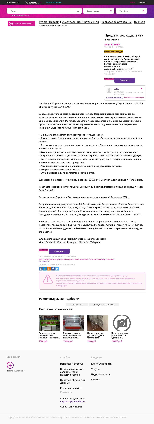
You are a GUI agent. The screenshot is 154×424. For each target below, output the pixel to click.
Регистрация (142, 2)
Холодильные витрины (104, 304)
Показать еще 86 (112, 66)
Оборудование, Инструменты (80, 21)
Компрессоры (77, 304)
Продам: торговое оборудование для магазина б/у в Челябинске (72, 335)
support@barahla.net (73, 401)
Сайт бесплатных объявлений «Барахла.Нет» (50, 417)
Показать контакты (114, 98)
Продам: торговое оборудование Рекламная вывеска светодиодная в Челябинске (48, 335)
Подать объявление (53, 2)
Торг (116, 88)
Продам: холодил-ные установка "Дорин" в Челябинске (120, 335)
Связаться (125, 80)
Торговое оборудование (117, 21)
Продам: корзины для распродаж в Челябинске (95, 335)
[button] (142, 89)
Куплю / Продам (49, 21)
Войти (132, 2)
